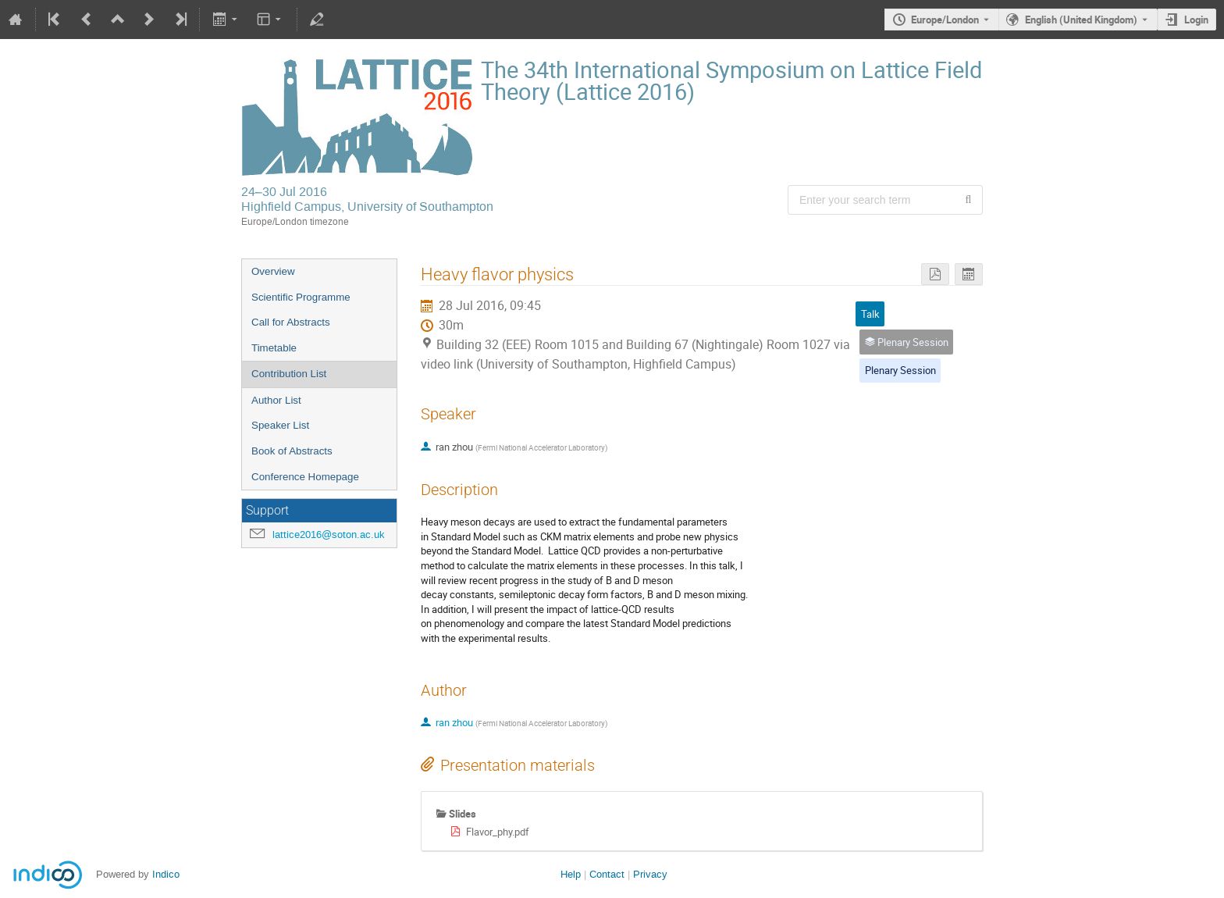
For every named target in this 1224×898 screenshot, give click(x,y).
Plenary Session (900, 370)
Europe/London (945, 19)
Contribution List (288, 374)
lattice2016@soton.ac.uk (328, 534)
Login (1196, 19)
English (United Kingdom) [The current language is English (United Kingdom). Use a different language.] (1081, 19)
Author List (276, 400)
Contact (606, 874)
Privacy (650, 874)
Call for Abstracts (290, 322)
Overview (273, 271)
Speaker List (280, 425)
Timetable (274, 348)
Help (570, 874)
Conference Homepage (305, 477)
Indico (166, 874)
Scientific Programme (300, 297)
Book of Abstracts (292, 451)
